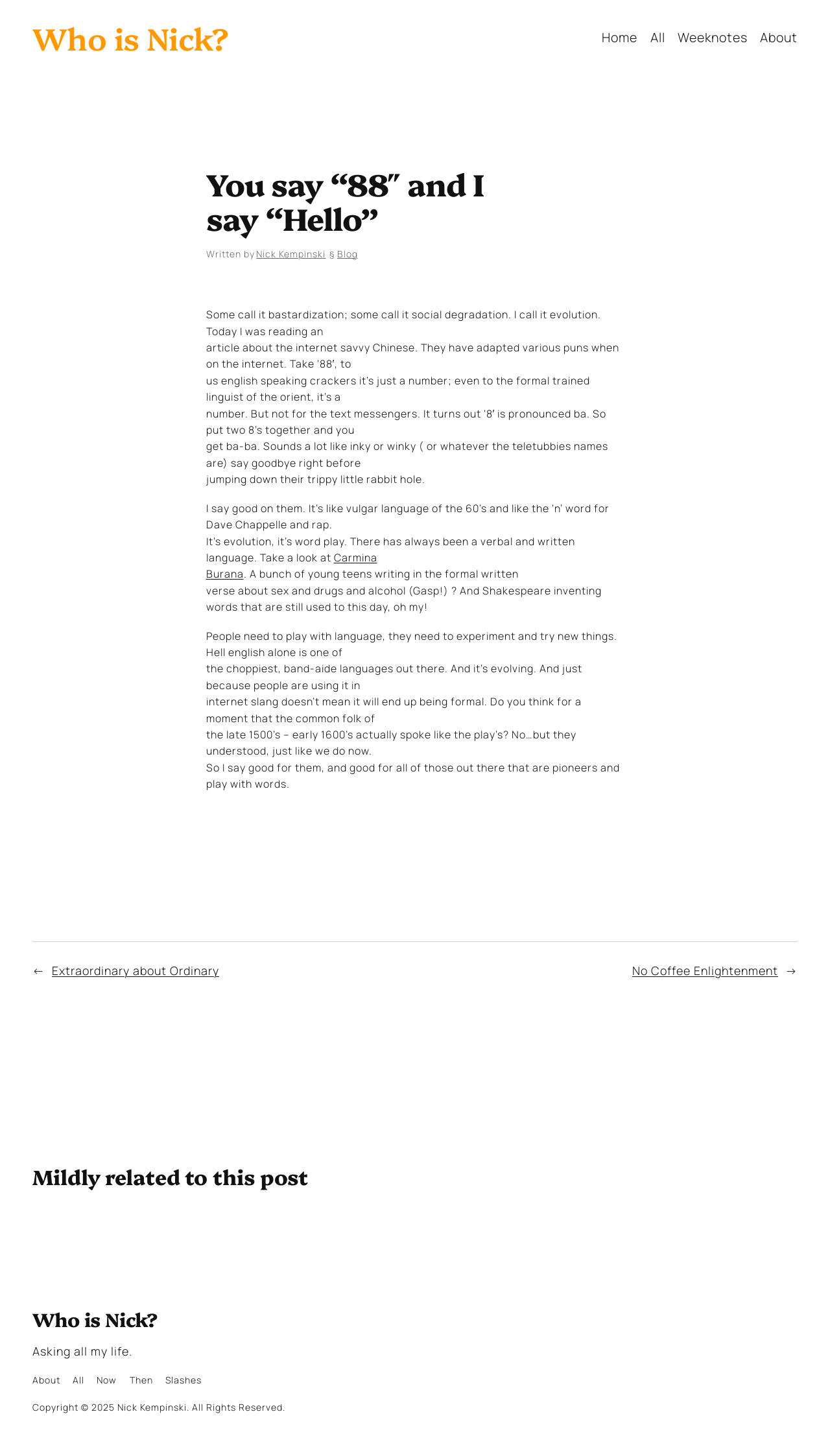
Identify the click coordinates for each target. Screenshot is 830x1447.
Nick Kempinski (291, 254)
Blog (347, 254)
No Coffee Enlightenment (705, 970)
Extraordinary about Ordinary (135, 970)
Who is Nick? (130, 37)
